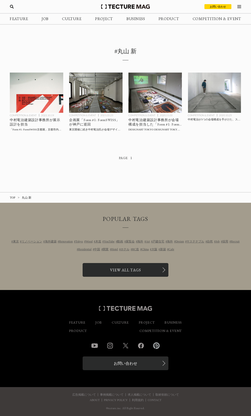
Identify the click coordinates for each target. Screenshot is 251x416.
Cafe (171, 249)
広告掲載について (84, 394)
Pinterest (156, 345)
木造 (98, 241)
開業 (106, 249)
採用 (225, 241)
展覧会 (130, 241)
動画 (120, 241)
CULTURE (72, 18)
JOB (45, 18)
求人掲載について (139, 394)
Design (180, 241)
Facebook (141, 345)
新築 (163, 249)
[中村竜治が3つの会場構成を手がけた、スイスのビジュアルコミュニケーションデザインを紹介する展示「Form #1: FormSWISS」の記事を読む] (214, 93)
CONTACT (155, 400)
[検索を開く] (12, 7)
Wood (89, 241)
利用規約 (138, 400)
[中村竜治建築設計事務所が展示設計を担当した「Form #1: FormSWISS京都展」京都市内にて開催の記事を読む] (36, 93)
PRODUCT (169, 18)
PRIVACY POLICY (116, 400)
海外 (140, 241)
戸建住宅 (158, 241)
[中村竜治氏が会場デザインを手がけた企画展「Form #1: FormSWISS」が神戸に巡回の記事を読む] (96, 93)
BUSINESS (135, 18)
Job (217, 241)
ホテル (125, 249)
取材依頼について (167, 394)
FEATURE (19, 18)
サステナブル (195, 241)
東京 (16, 241)
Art (148, 241)
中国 (97, 249)
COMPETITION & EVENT (217, 18)
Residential (84, 249)
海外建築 (51, 241)
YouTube (109, 241)
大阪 (154, 249)
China (145, 249)
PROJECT (104, 18)
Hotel (114, 249)
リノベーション (32, 241)
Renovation (66, 241)
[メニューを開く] (239, 7)
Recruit (235, 241)
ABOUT (94, 400)
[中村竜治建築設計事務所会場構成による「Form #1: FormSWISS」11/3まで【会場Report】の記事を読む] (155, 93)
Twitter (125, 345)
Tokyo (79, 241)
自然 (210, 241)
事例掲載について (112, 394)
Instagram (110, 345)
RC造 (135, 249)
